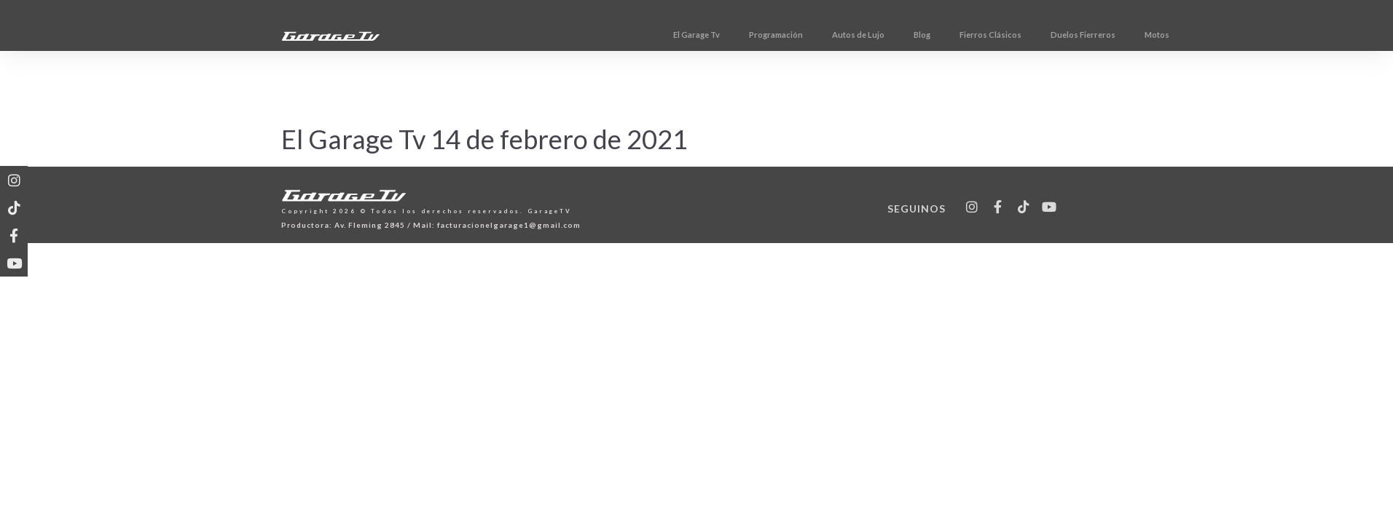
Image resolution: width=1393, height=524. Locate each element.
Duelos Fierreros (1164, 34)
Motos (1238, 34)
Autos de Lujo (940, 34)
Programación (857, 34)
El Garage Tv (778, 34)
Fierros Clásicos (1072, 34)
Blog (1003, 34)
